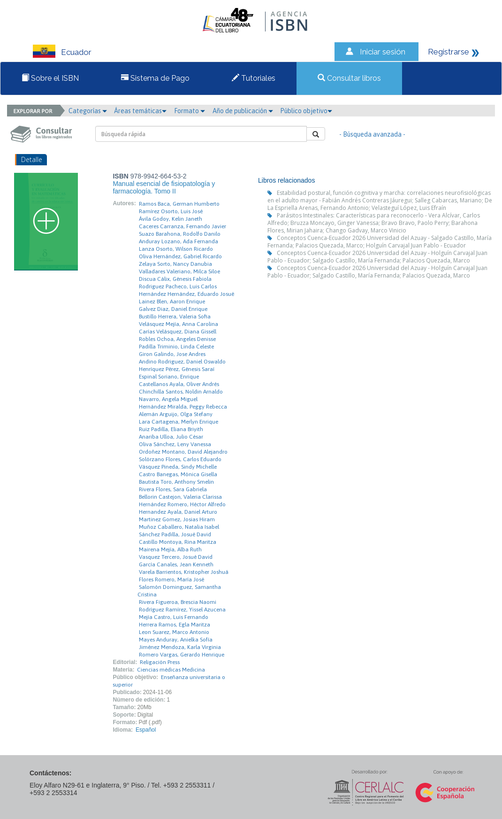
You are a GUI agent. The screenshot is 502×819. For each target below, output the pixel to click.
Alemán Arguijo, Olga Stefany (176, 414)
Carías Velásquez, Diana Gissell (177, 331)
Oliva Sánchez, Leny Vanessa (175, 444)
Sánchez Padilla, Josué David (175, 534)
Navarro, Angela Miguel (168, 399)
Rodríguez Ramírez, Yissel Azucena (182, 609)
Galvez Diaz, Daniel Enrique (173, 309)
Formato (189, 111)
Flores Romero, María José (171, 579)
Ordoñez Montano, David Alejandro (183, 451)
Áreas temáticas (140, 111)
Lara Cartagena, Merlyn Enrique (178, 421)
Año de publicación (243, 111)
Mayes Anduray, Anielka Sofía (176, 639)
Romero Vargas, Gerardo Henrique (181, 654)
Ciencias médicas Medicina (171, 669)
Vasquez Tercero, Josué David (176, 557)
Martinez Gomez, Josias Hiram (177, 519)
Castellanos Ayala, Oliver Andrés (179, 384)
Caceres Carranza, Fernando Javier (182, 226)
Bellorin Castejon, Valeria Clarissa (180, 497)
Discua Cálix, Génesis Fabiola (175, 279)
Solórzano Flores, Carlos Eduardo (180, 459)
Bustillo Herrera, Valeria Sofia (175, 316)
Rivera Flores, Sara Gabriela (173, 489)
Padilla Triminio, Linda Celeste (176, 346)
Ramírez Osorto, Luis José (171, 211)
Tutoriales (253, 78)
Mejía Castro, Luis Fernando (173, 617)
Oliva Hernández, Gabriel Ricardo (180, 256)
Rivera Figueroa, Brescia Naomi (177, 602)
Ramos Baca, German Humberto (179, 204)
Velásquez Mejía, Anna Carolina (178, 324)
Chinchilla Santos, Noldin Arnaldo (181, 391)
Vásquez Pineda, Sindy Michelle (178, 467)
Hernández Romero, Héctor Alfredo (182, 504)
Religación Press (160, 662)
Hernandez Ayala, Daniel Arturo (178, 512)
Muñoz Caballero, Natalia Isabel (179, 527)
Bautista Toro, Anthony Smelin (176, 482)
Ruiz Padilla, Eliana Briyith (171, 429)
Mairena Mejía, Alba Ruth (170, 549)
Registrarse (448, 51)
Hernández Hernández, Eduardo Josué (186, 294)
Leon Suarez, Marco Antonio (174, 632)
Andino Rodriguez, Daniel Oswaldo (182, 361)
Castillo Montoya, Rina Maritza (177, 542)
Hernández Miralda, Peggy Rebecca (183, 406)
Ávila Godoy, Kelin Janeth (170, 219)
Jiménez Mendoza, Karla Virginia (180, 647)
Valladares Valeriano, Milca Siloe (179, 271)
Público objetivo (306, 111)
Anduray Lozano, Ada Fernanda (178, 241)
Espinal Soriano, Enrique (169, 376)
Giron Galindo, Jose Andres (172, 354)
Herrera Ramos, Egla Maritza (174, 624)
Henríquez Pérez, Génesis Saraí (176, 369)
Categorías (87, 111)
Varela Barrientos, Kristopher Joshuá (183, 572)
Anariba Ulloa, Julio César (171, 436)
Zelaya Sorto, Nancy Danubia (175, 264)
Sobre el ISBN (50, 78)
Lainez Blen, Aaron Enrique (172, 301)
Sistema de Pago (155, 78)
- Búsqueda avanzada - (372, 134)
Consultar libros (349, 78)
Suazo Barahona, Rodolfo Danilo (180, 234)
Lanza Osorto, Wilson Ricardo (176, 249)
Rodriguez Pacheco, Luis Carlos (178, 286)
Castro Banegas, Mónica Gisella (178, 474)
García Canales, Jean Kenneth (176, 564)
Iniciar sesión (382, 51)
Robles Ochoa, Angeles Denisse (177, 339)
